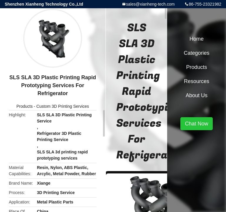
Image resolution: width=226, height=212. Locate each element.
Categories (196, 53)
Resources (196, 81)
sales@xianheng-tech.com (150, 4)
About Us (196, 95)
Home (197, 39)
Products (24, 106)
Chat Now (196, 124)
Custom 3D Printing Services (62, 106)
